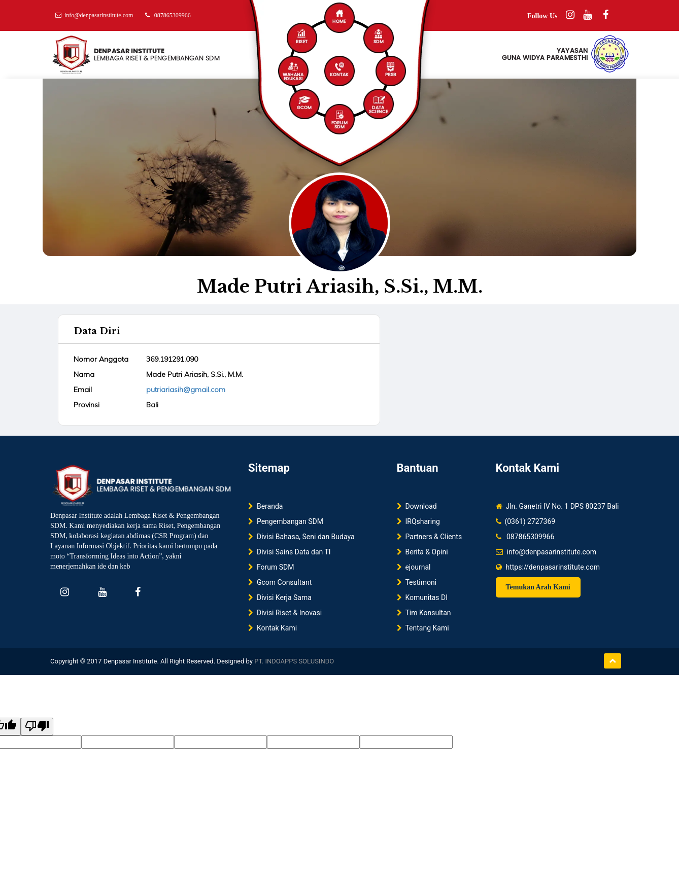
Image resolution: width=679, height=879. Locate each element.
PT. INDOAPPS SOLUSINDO (294, 661)
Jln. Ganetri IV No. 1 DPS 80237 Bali (560, 506)
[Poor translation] (37, 726)
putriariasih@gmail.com (185, 389)
